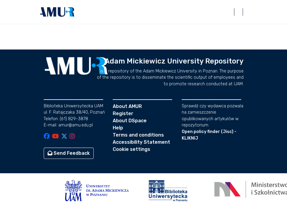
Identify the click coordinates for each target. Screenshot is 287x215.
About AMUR (127, 106)
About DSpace (130, 120)
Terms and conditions (138, 135)
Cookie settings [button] (131, 149)
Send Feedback (69, 153)
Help (118, 128)
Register (123, 113)
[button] (57, 12)
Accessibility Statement (141, 142)
